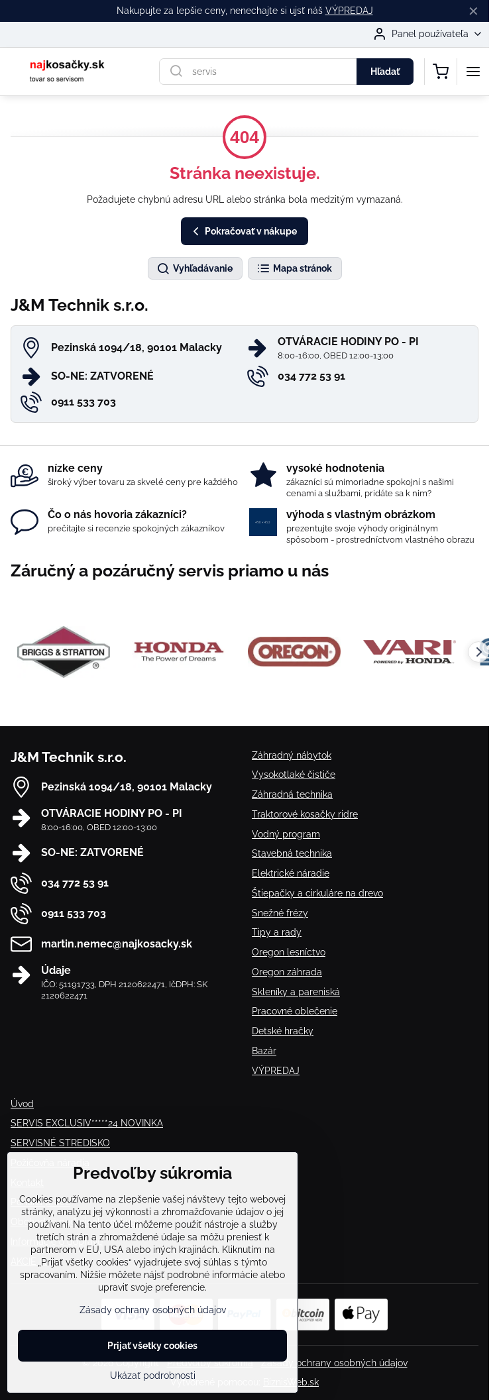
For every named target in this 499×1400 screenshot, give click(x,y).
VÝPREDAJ (349, 10)
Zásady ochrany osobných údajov (334, 1363)
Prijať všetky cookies (152, 1345)
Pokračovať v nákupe (243, 232)
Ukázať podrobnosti (152, 1375)
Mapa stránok (294, 269)
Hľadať (385, 71)
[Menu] (473, 71)
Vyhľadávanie (194, 269)
